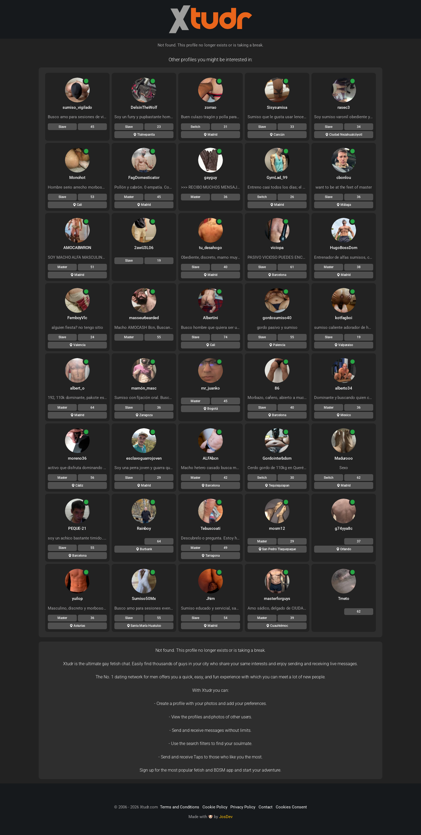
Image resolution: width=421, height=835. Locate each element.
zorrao (210, 107)
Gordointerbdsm (277, 458)
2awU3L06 (144, 247)
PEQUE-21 (77, 528)
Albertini (210, 317)
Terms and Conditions (179, 807)
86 (277, 388)
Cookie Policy (214, 807)
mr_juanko (210, 388)
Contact (266, 807)
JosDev (226, 816)
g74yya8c (344, 528)
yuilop (77, 598)
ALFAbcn (211, 458)
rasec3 (343, 107)
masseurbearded (144, 317)
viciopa (277, 247)
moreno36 (77, 458)
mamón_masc (144, 388)
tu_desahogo (210, 247)
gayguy (210, 177)
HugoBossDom (343, 247)
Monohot (77, 177)
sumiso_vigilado (77, 107)
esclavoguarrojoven (143, 458)
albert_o (77, 388)
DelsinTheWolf (144, 107)
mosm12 (277, 528)
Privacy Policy (242, 807)
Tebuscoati (210, 528)
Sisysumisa (277, 107)
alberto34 (344, 388)
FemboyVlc (77, 317)
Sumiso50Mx (144, 598)
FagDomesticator (143, 177)
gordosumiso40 (277, 317)
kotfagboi (344, 317)
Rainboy (144, 528)
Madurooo (344, 458)
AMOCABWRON (77, 247)
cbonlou (343, 177)
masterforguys (277, 598)
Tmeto (344, 598)
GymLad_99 (277, 177)
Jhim (210, 598)
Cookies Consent (291, 807)
